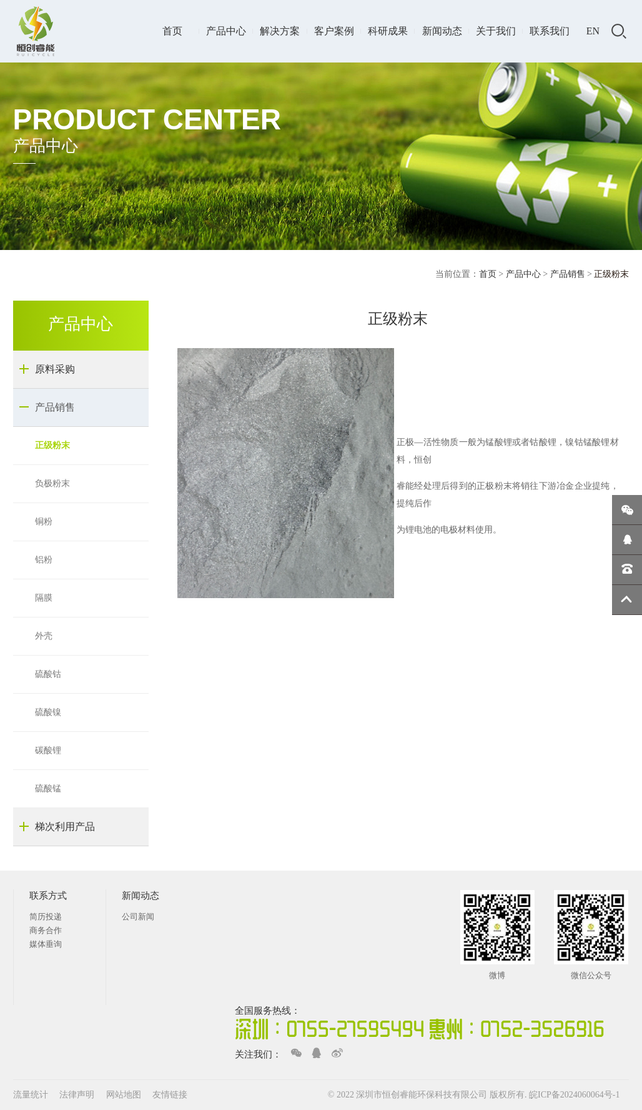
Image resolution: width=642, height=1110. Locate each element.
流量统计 (30, 1094)
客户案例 (334, 31)
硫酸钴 (48, 674)
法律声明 (78, 1094)
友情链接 (169, 1094)
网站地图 (125, 1094)
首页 (172, 31)
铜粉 (43, 521)
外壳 (43, 636)
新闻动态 (442, 31)
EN (593, 31)
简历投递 (45, 916)
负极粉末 (52, 483)
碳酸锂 (48, 750)
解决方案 (280, 31)
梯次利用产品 (65, 826)
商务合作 (45, 930)
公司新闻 (138, 916)
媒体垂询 (45, 944)
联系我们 (550, 31)
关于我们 (496, 31)
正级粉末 (52, 445)
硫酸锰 (48, 788)
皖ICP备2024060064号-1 (574, 1094)
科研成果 (388, 31)
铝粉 (43, 559)
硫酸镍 (48, 712)
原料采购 (55, 369)
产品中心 (226, 31)
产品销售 (567, 274)
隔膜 (43, 597)
